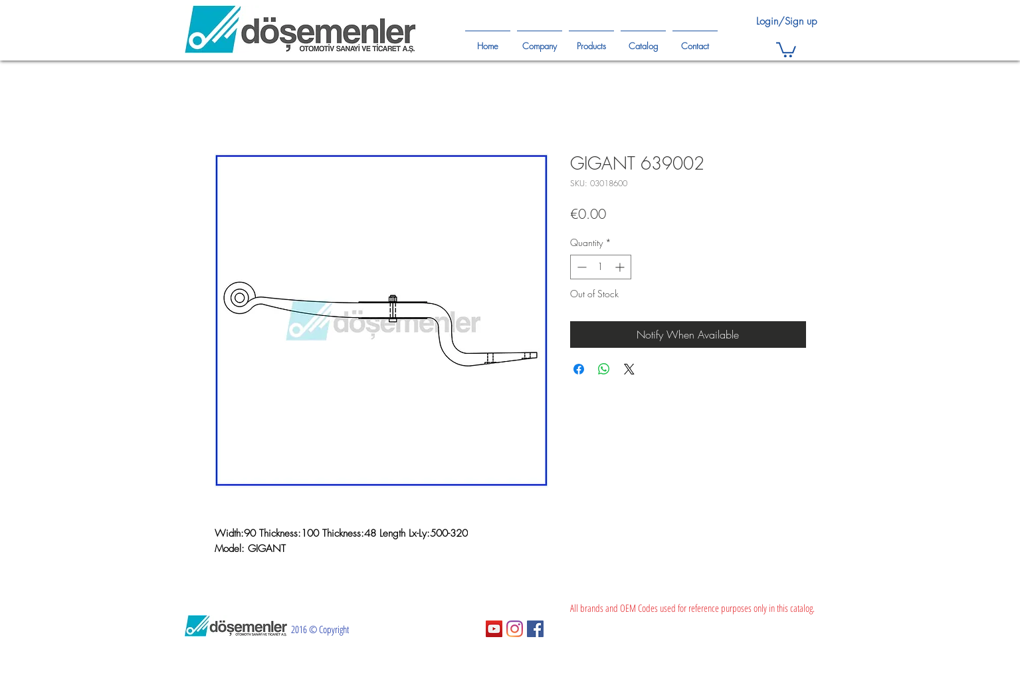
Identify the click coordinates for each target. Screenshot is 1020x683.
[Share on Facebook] (579, 369)
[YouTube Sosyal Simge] (494, 628)
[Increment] (621, 267)
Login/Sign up (786, 21)
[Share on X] (629, 369)
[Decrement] (580, 267)
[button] (786, 49)
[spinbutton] (601, 267)
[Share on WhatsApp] (604, 369)
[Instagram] (514, 628)
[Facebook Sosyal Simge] (535, 628)
